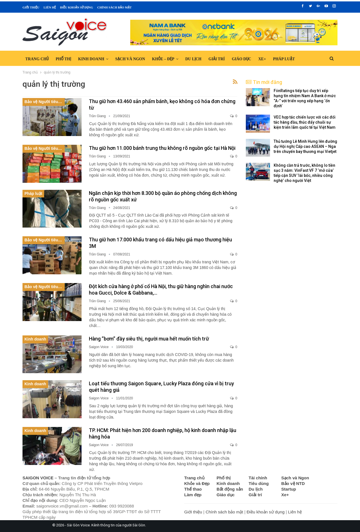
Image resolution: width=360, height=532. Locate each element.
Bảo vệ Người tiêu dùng (44, 101)
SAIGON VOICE (37, 477)
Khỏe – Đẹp (163, 59)
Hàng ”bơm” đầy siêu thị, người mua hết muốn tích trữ (149, 339)
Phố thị (63, 59)
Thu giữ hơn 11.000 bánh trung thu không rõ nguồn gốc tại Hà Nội (162, 148)
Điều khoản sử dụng (76, 7)
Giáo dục (241, 59)
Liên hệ (50, 7)
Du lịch (193, 59)
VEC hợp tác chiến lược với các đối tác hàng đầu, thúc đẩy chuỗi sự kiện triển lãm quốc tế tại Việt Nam (305, 122)
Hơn (306, 59)
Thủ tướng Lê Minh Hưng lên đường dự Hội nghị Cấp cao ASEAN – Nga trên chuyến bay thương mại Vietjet (305, 146)
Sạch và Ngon (130, 59)
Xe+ (262, 59)
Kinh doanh (91, 59)
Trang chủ (37, 59)
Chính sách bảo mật (114, 7)
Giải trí (216, 59)
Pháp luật (284, 59)
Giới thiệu (30, 7)
